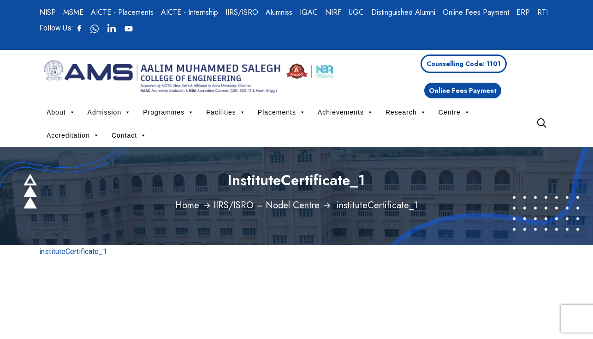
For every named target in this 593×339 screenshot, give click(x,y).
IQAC (309, 12)
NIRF (333, 12)
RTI (542, 12)
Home (187, 205)
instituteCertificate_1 (73, 251)
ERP (523, 12)
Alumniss (279, 12)
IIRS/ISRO (241, 12)
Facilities (225, 112)
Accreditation (73, 135)
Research (406, 112)
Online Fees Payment (476, 12)
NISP (47, 12)
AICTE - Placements (122, 12)
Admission (109, 112)
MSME (73, 12)
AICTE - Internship (189, 12)
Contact (129, 135)
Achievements (346, 112)
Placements (282, 112)
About (61, 112)
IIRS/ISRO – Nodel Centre (266, 205)
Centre (454, 112)
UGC (356, 12)
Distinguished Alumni (403, 12)
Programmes (168, 112)
